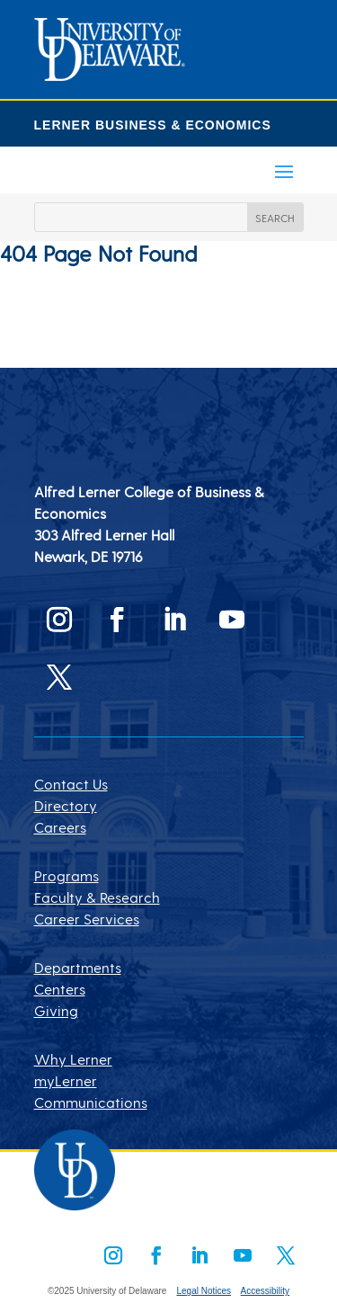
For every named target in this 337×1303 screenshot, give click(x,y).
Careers (60, 826)
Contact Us (71, 783)
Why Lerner (73, 1058)
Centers (59, 988)
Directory (65, 805)
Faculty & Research (97, 897)
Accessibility (265, 1291)
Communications (90, 1102)
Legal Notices (203, 1291)
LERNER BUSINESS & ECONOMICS (152, 125)
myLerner (65, 1080)
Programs (66, 875)
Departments (77, 967)
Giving (56, 1010)
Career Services (86, 918)
